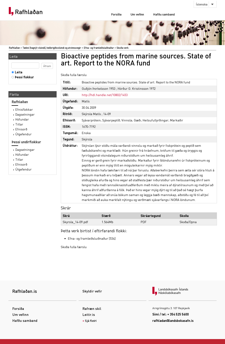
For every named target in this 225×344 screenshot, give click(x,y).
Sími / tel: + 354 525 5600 (170, 314)
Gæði (137, 120)
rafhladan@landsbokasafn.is (173, 320)
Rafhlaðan (29, 11)
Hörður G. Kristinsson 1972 (137, 88)
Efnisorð (21, 129)
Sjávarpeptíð (111, 120)
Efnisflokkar (24, 109)
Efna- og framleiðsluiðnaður (99, 47)
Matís (86, 101)
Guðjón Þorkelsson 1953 (98, 88)
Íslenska (201, 4)
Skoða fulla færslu (74, 75)
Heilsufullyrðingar (155, 120)
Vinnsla (126, 120)
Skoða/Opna (188, 222)
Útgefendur (23, 134)
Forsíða (116, 14)
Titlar (19, 124)
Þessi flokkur (23, 77)
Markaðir (176, 120)
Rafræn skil (91, 308)
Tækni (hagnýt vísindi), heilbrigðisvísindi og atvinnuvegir (51, 47)
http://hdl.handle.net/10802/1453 (105, 95)
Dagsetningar (25, 114)
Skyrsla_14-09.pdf (75, 222)
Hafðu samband (164, 14)
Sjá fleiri (91, 320)
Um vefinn (137, 14)
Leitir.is (88, 314)
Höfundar (22, 119)
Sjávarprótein (91, 120)
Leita (17, 72)
